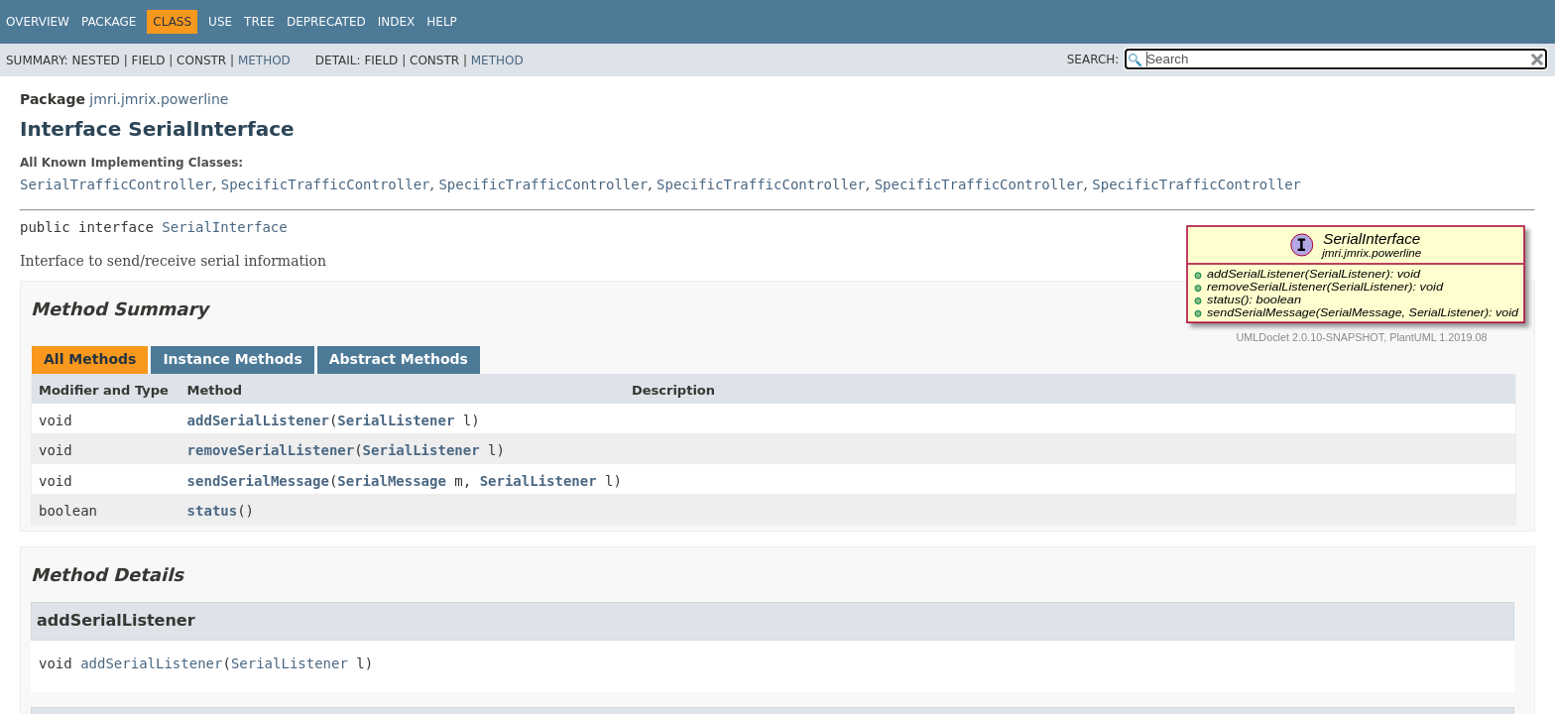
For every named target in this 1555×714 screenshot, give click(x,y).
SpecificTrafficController (325, 184)
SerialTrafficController (116, 184)
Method (264, 60)
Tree (259, 22)
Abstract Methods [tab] (398, 359)
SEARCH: (1093, 59)
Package (108, 22)
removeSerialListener (271, 450)
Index (397, 22)
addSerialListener (258, 420)
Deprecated (326, 22)
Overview (37, 22)
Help (441, 22)
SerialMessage (391, 481)
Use (220, 22)
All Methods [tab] (90, 359)
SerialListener (395, 420)
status (212, 511)
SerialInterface (224, 227)
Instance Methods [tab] (232, 359)
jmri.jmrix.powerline (158, 99)
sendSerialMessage (258, 481)
